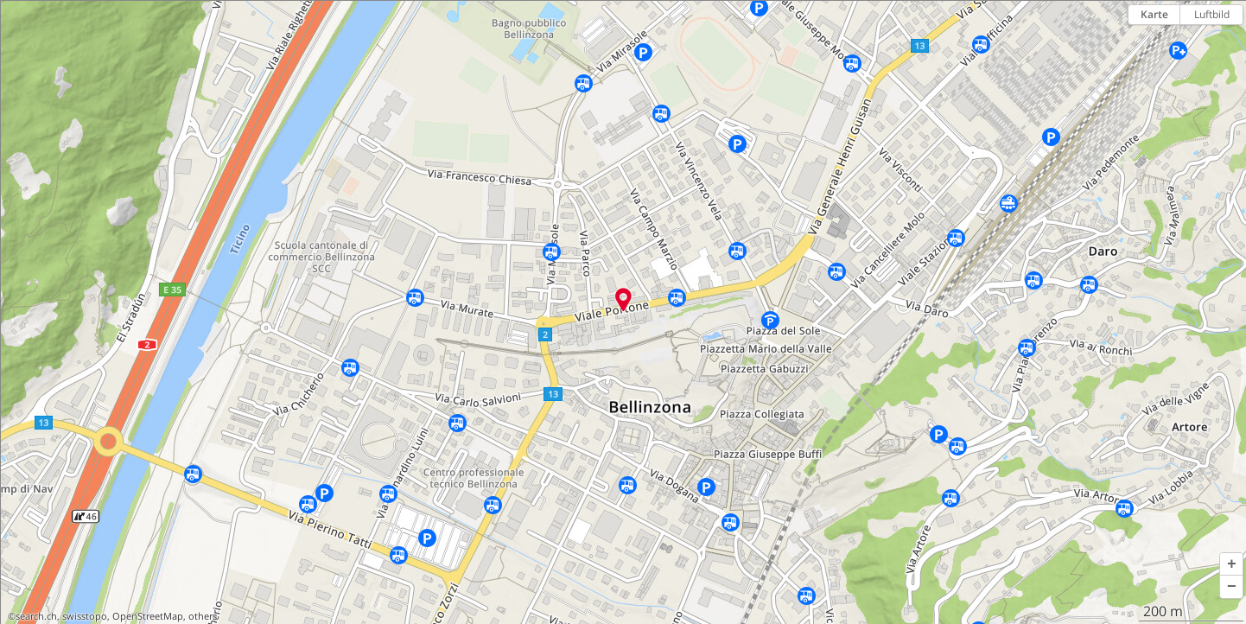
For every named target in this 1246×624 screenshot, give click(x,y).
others (202, 616)
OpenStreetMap (147, 616)
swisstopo (84, 616)
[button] (1231, 564)
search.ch (36, 616)
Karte (1154, 14)
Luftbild (1212, 14)
